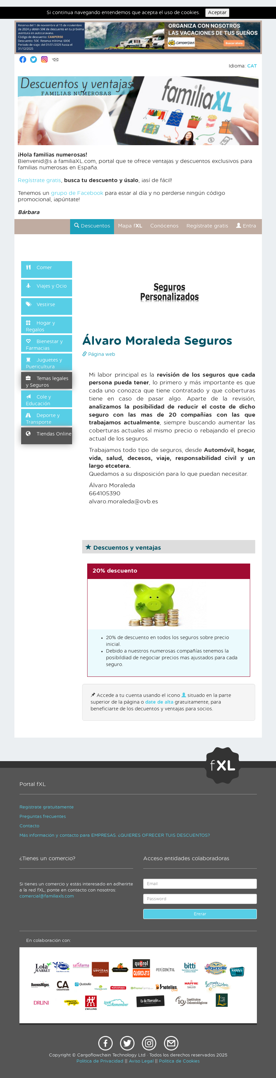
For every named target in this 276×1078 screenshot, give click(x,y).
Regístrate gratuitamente (46, 807)
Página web (98, 354)
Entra (246, 226)
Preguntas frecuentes (42, 817)
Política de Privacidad (99, 1061)
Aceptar (217, 12)
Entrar (200, 914)
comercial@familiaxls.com (46, 896)
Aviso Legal (141, 1061)
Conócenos (164, 226)
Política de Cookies (179, 1061)
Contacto (29, 826)
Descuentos (92, 226)
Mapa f (130, 226)
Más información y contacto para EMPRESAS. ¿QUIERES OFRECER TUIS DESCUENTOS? (114, 835)
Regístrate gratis (39, 180)
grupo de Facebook (77, 193)
